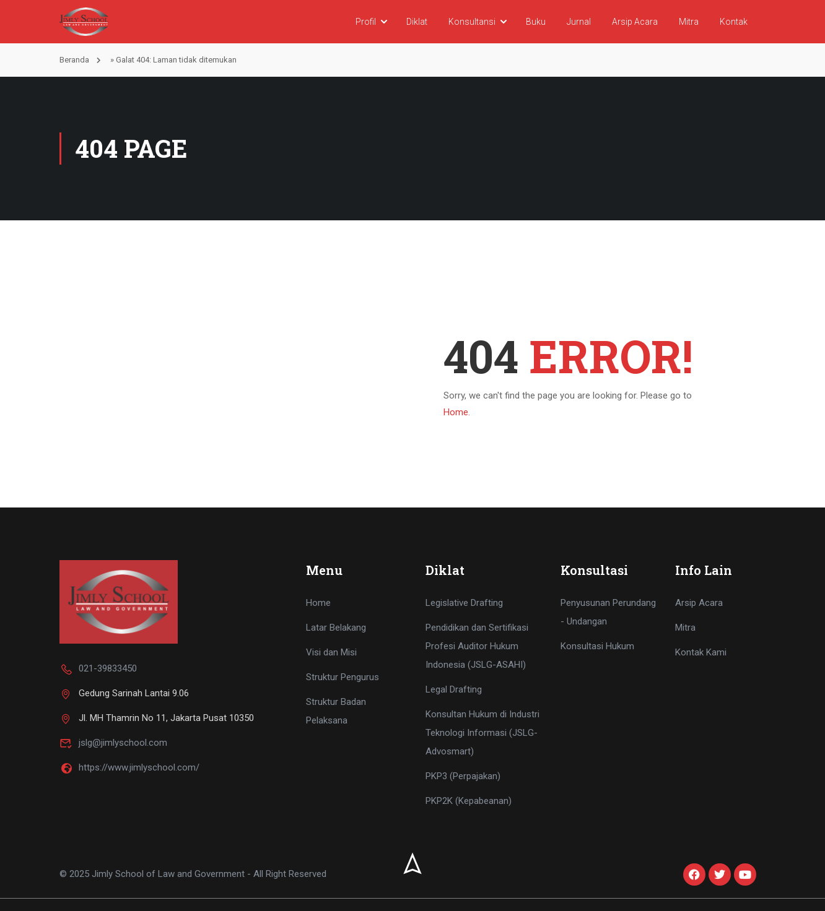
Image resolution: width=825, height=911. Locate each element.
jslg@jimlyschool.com (113, 742)
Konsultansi (471, 22)
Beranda (74, 59)
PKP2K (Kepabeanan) (469, 800)
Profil (366, 22)
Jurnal (579, 22)
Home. (456, 412)
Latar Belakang (336, 627)
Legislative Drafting (464, 602)
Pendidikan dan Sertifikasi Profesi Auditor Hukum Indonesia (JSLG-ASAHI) (477, 646)
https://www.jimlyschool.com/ (129, 767)
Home (318, 602)
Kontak (734, 22)
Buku (536, 22)
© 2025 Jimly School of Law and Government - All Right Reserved (192, 874)
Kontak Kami (701, 652)
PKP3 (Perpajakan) (463, 776)
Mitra (689, 22)
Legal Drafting (454, 689)
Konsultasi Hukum (597, 646)
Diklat (416, 22)
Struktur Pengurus (342, 677)
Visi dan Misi (331, 652)
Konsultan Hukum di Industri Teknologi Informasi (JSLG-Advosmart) (482, 733)
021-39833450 (98, 668)
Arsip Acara (635, 22)
